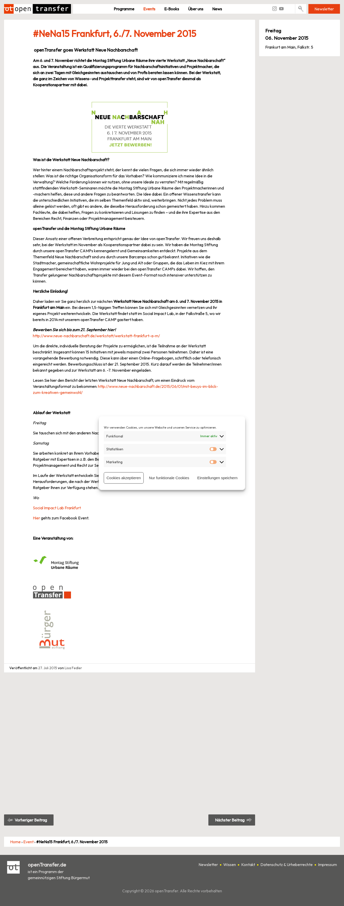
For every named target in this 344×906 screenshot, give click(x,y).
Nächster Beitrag (229, 820)
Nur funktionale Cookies (169, 478)
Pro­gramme (124, 8)
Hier (36, 517)
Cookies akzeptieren (124, 478)
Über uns (195, 8)
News (217, 8)
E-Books (171, 8)
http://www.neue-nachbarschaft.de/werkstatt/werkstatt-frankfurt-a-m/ (96, 335)
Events (149, 8)
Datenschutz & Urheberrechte (286, 864)
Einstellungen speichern (217, 478)
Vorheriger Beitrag (31, 820)
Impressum (327, 864)
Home (15, 841)
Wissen (229, 864)
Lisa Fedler (73, 668)
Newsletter (324, 8)
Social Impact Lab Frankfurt (57, 507)
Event (28, 841)
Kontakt (248, 864)
